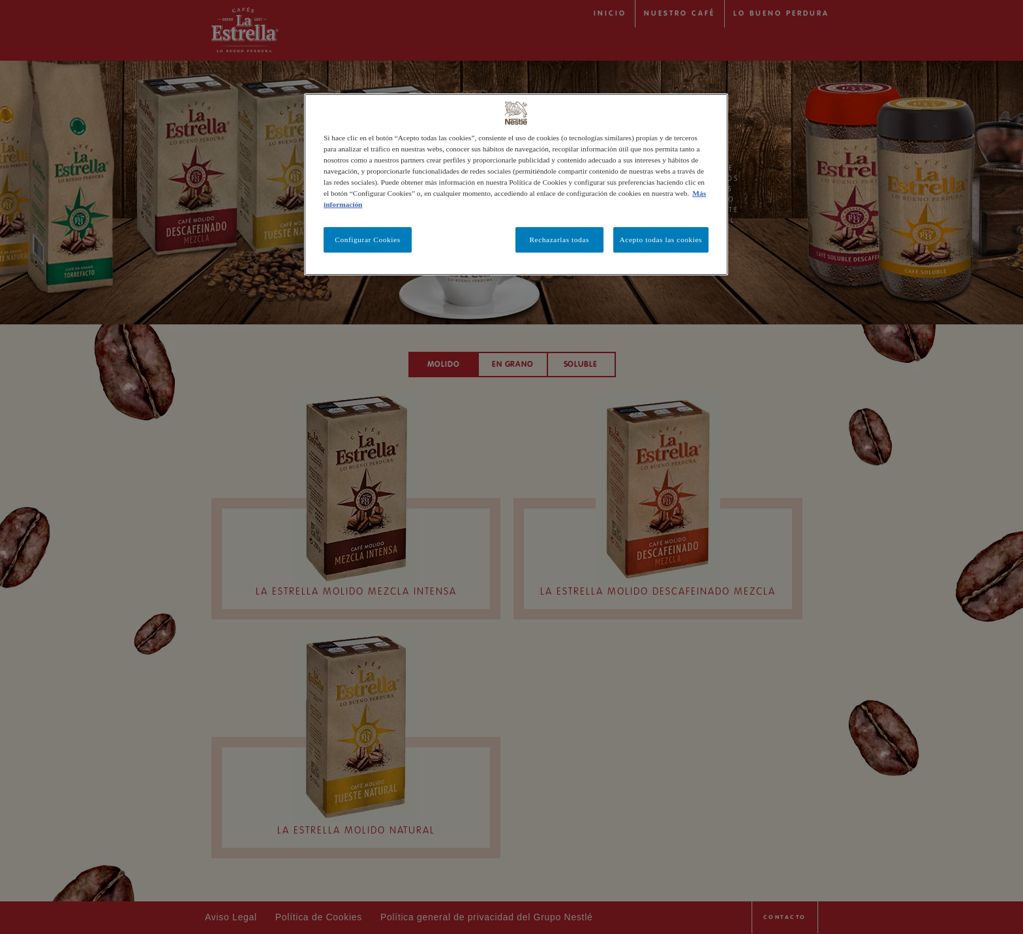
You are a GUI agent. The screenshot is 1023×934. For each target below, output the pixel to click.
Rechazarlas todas (558, 239)
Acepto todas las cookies (661, 239)
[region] (516, 184)
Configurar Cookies (367, 239)
